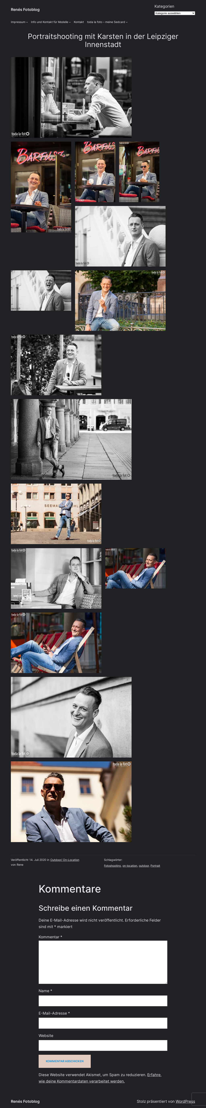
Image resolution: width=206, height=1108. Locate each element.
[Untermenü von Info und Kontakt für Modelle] (70, 22)
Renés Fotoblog (25, 9)
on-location (130, 865)
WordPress (185, 1101)
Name (45, 991)
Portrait (155, 865)
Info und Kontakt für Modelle (49, 22)
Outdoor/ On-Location (64, 859)
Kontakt (79, 22)
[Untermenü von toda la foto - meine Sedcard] (127, 22)
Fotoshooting (112, 865)
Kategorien (164, 6)
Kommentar (50, 937)
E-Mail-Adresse (54, 1013)
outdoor (144, 865)
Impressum (18, 22)
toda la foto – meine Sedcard (106, 22)
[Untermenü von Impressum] (27, 22)
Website (46, 1035)
